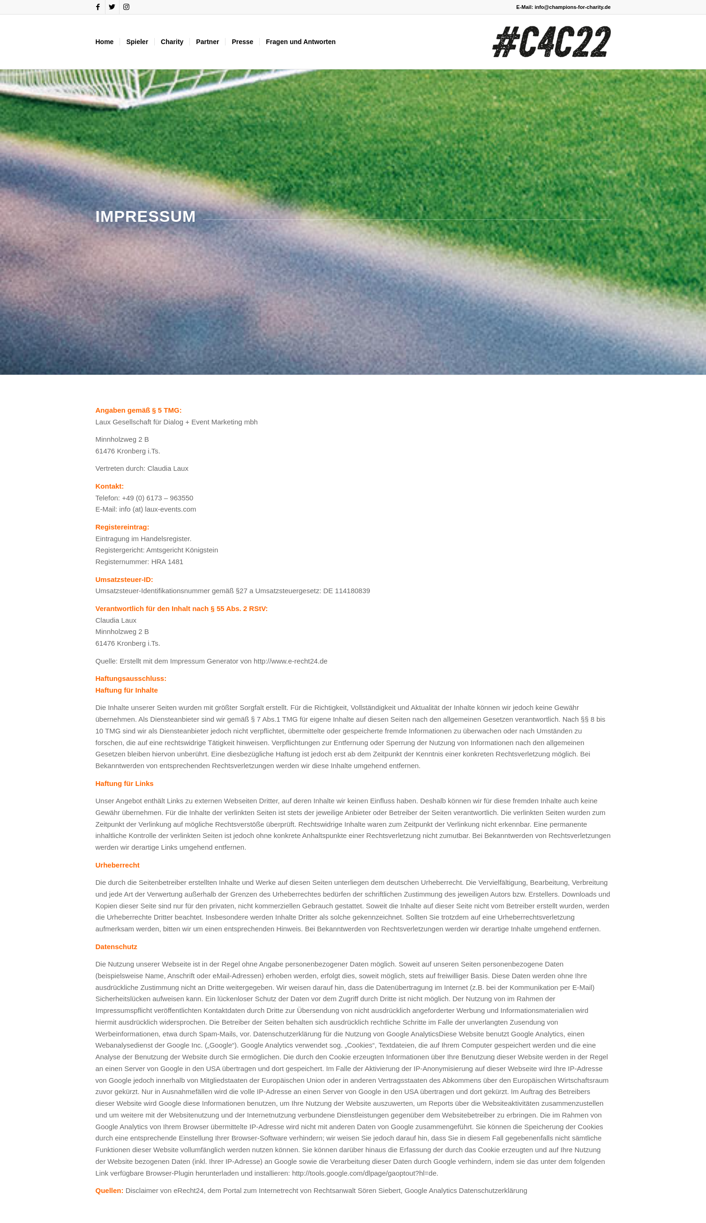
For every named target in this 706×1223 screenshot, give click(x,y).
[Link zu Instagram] (127, 7)
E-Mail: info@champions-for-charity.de (563, 7)
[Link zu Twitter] (112, 7)
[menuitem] (105, 42)
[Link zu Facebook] (98, 7)
